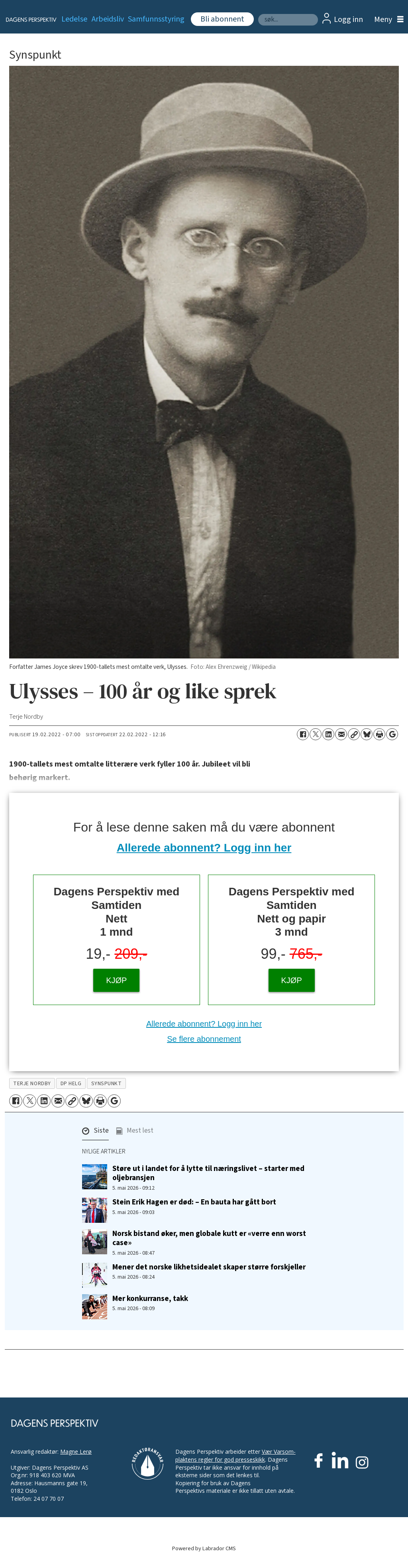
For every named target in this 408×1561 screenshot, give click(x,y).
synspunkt (106, 1083)
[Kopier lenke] (354, 734)
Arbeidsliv (108, 19)
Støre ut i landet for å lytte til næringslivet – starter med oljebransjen (208, 1173)
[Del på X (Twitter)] (316, 734)
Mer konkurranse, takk (150, 1298)
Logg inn (348, 19)
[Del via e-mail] (341, 734)
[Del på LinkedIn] (328, 734)
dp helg (71, 1083)
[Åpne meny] (387, 19)
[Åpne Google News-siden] (392, 734)
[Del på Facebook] (303, 734)
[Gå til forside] (26, 19)
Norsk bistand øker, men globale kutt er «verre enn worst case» (209, 1238)
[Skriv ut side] (379, 734)
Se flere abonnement (204, 1039)
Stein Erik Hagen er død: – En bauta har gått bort (194, 1202)
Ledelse (74, 19)
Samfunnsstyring (156, 19)
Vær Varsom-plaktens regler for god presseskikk (235, 1455)
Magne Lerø (76, 1451)
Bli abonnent (222, 19)
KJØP (116, 980)
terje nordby (32, 1083)
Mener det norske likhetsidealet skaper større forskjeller (209, 1267)
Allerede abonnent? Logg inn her (204, 848)
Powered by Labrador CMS (204, 1548)
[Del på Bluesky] (367, 734)
